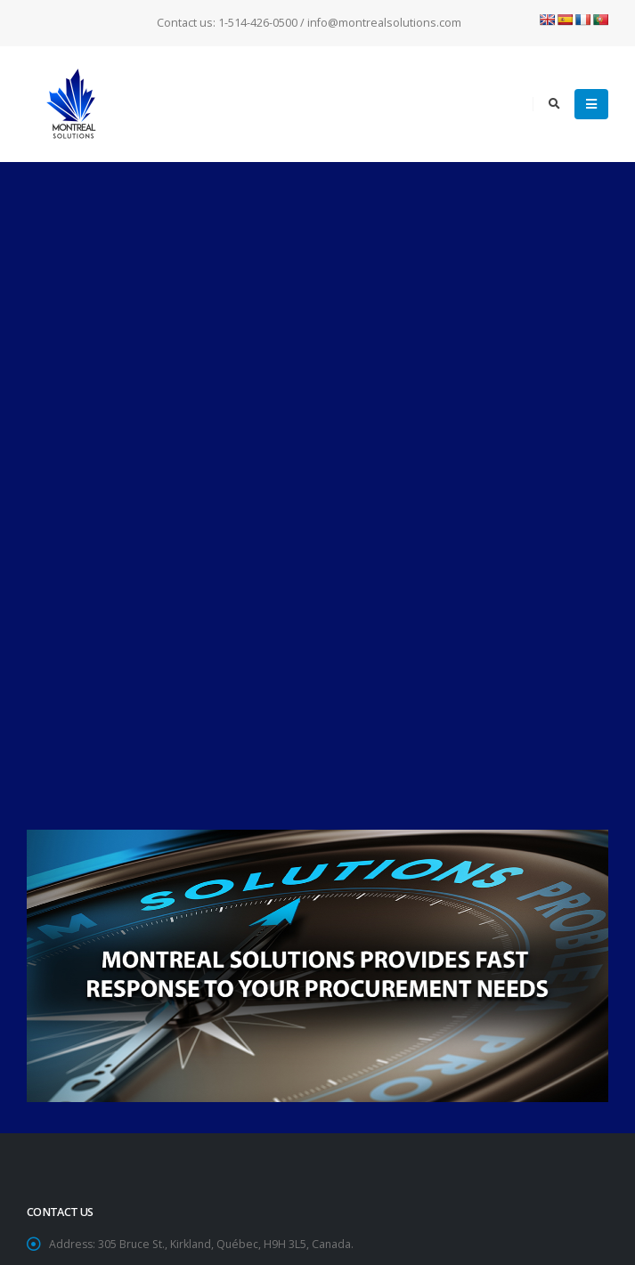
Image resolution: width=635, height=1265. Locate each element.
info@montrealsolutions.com (159, 777)
